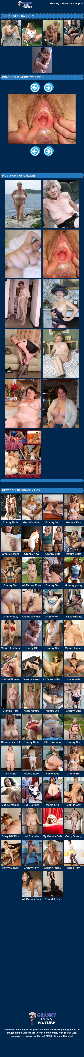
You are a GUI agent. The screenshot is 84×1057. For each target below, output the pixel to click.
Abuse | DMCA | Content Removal (55, 1053)
